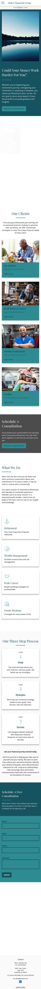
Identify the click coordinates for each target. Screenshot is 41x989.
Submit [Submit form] (7, 875)
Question (5, 858)
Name (4, 821)
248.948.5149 (23, 963)
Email (4, 833)
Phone (4, 846)
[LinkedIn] (20, 981)
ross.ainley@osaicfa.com (20, 978)
